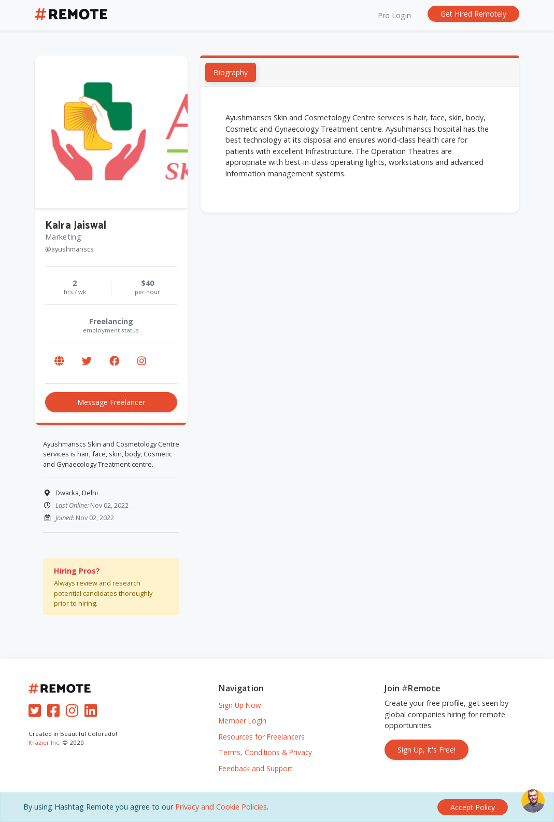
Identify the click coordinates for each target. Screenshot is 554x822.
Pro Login (394, 15)
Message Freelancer (111, 402)
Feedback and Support (255, 768)
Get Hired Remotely (473, 14)
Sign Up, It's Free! (426, 750)
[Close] (472, 807)
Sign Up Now (240, 705)
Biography (231, 73)
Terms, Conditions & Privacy (265, 752)
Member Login (242, 721)
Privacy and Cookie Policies (221, 807)
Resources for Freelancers (262, 737)
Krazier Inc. (45, 742)
